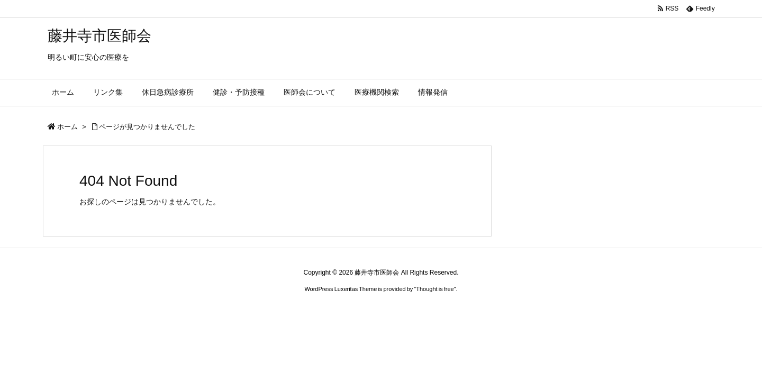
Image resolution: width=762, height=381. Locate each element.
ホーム (67, 127)
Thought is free (434, 289)
